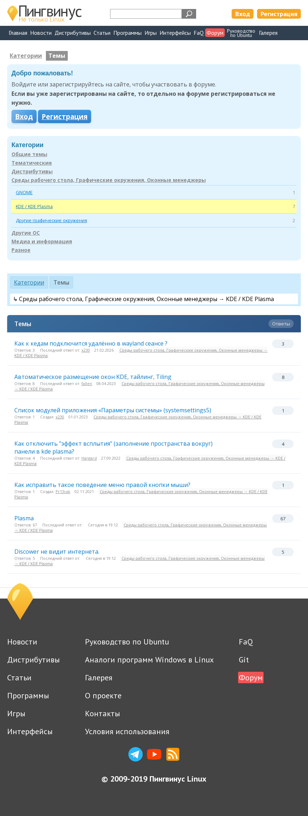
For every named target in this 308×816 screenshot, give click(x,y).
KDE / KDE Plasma (34, 206)
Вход (242, 14)
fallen (86, 383)
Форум (215, 32)
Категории (26, 56)
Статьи (102, 32)
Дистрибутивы (73, 32)
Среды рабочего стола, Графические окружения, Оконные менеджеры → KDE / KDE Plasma (140, 352)
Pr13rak (63, 491)
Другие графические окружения (51, 220)
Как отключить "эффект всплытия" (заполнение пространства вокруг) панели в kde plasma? (113, 447)
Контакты (102, 713)
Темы (56, 56)
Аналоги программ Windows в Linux (149, 660)
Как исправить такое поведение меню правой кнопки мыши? (102, 485)
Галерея (268, 32)
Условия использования (127, 731)
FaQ (199, 32)
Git (244, 660)
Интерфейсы (175, 32)
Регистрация (279, 14)
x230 (85, 350)
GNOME (24, 192)
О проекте (103, 695)
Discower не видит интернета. (56, 551)
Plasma (24, 518)
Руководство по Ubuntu (127, 642)
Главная (18, 32)
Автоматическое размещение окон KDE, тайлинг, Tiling (92, 377)
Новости (41, 32)
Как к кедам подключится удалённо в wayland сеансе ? (90, 343)
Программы (127, 32)
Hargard (89, 458)
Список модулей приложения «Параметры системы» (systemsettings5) (112, 410)
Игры (150, 32)
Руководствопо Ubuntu (241, 33)
